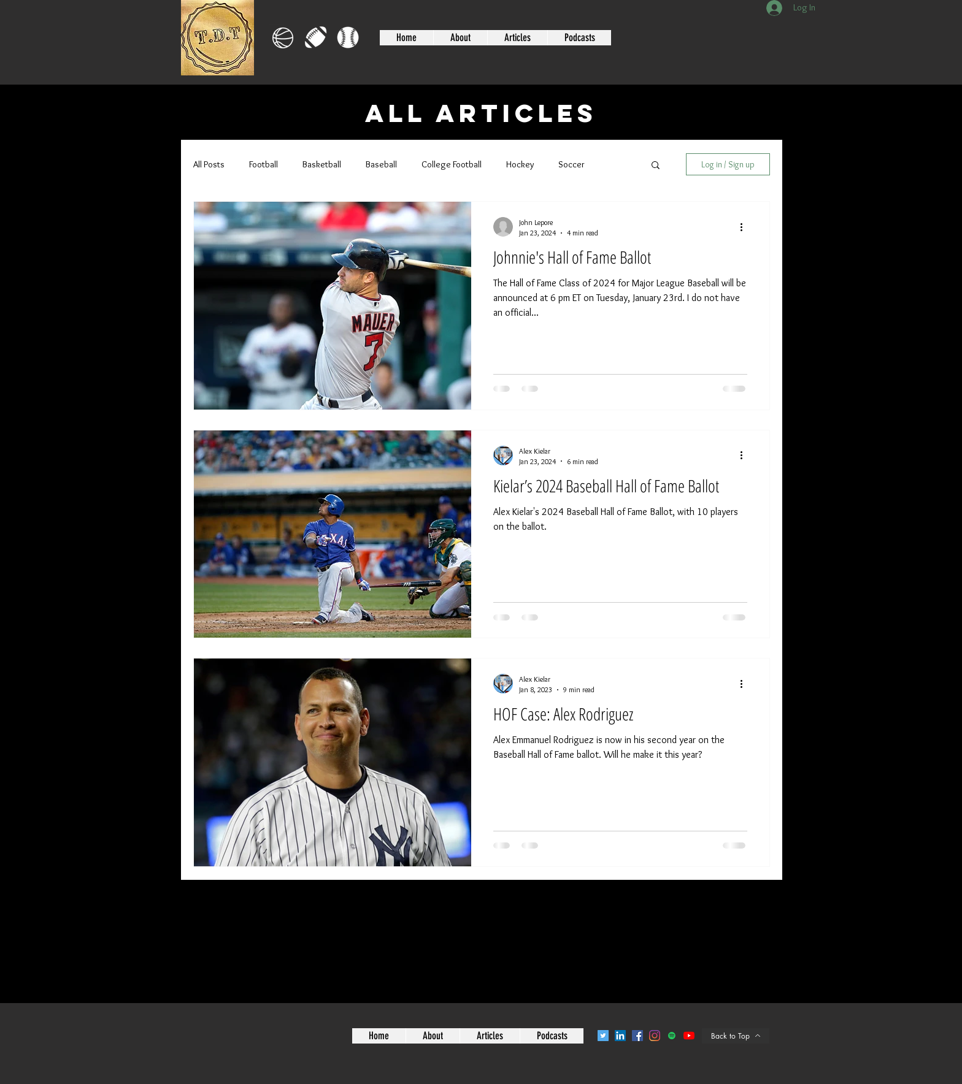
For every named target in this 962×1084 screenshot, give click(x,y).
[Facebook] (637, 1035)
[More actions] (745, 226)
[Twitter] (603, 1035)
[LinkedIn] (620, 1035)
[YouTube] (689, 1035)
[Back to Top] (735, 1036)
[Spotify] (671, 1035)
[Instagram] (654, 1035)
